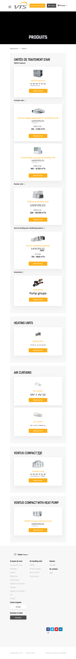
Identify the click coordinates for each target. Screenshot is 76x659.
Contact (12, 598)
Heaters (52, 561)
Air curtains (53, 569)
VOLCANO (52, 565)
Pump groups (34, 576)
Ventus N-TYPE (34, 573)
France (62, 6)
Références (14, 576)
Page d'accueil (14, 48)
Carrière (12, 573)
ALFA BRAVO (63, 653)
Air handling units (36, 561)
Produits (24, 48)
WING (51, 573)
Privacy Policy (14, 580)
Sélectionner (38, 91)
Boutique (51, 6)
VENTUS (32, 565)
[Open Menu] (10, 5)
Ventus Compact (35, 569)
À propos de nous (16, 561)
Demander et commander (37, 5)
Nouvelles (13, 569)
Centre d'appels (15, 602)
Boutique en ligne (16, 613)
